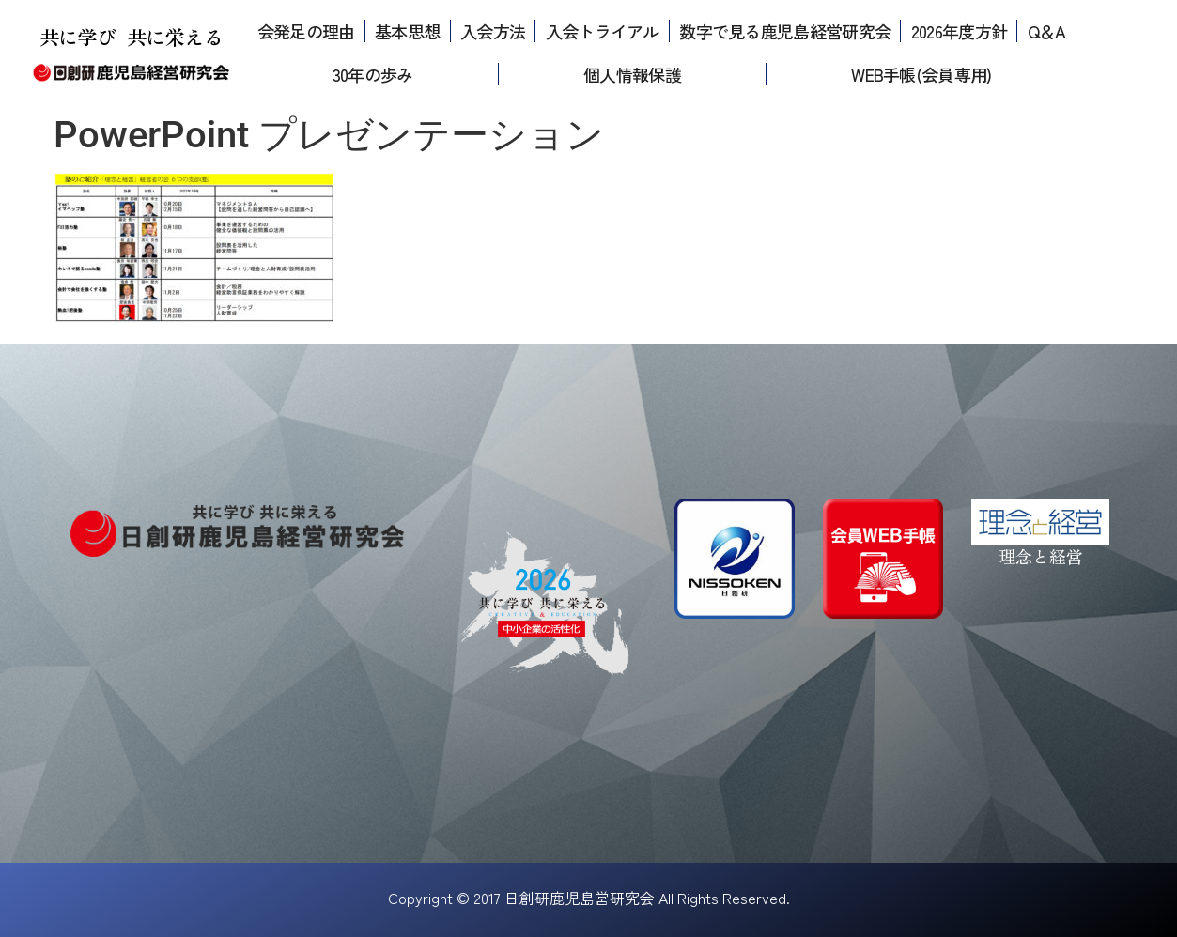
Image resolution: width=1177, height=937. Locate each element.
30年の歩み (373, 74)
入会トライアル (602, 31)
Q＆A (1047, 31)
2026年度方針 (959, 31)
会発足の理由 (306, 31)
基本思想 (407, 31)
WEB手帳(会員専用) (921, 74)
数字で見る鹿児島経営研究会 (784, 31)
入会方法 (492, 31)
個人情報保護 (632, 74)
